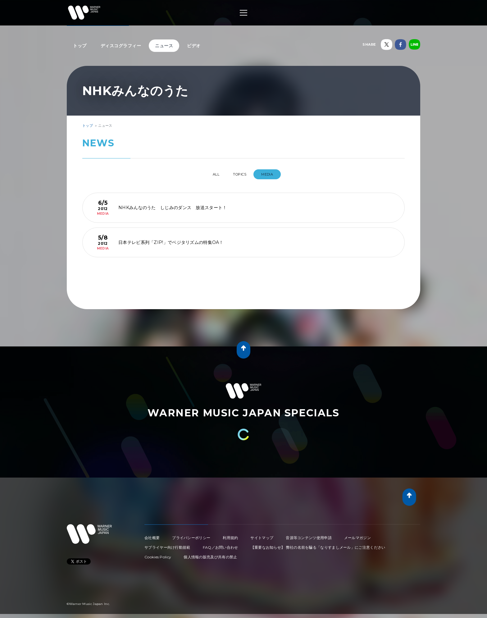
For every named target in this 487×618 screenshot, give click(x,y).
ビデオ (194, 45)
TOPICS (241, 174)
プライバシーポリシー (191, 535)
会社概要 (152, 535)
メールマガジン (357, 535)
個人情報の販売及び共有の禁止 (210, 554)
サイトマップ (261, 535)
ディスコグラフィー (121, 45)
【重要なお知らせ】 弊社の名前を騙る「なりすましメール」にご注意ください (318, 544)
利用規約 (230, 535)
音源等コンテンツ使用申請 (309, 535)
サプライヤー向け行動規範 (167, 544)
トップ (80, 45)
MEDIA (274, 174)
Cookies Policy (157, 554)
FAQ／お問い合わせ (220, 544)
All (210, 174)
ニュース (164, 45)
